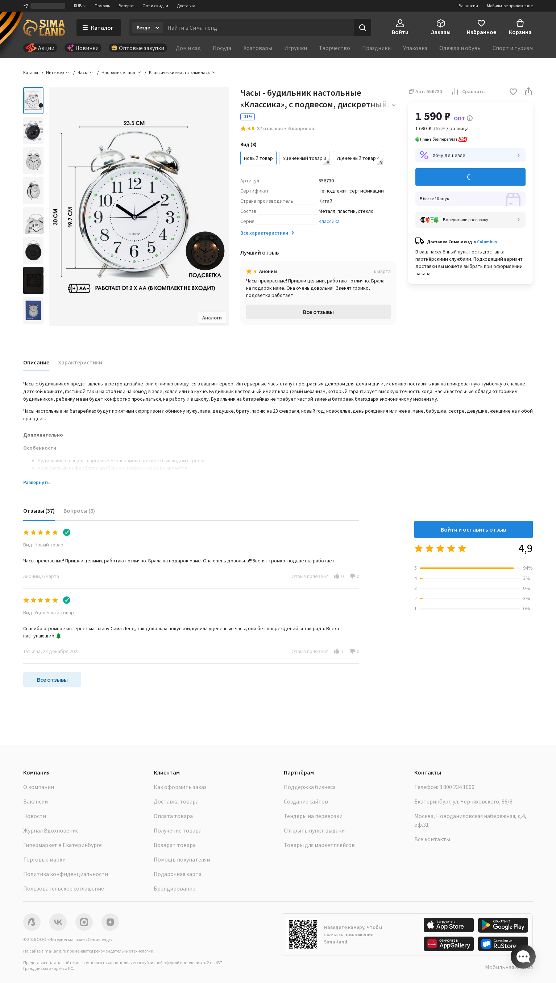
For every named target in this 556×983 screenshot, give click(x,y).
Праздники (376, 47)
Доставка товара (176, 801)
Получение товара (178, 830)
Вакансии (468, 5)
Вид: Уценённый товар (48, 612)
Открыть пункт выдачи (314, 830)
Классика (329, 221)
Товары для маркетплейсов (319, 844)
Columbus (487, 241)
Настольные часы (118, 72)
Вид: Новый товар (43, 544)
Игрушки (295, 47)
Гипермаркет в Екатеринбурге (62, 844)
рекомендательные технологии (123, 951)
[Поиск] (362, 27)
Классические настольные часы (180, 72)
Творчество (334, 47)
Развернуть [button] (36, 482)
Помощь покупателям (182, 859)
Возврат (126, 5)
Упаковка (415, 47)
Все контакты (432, 839)
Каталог (31, 72)
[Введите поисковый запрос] (258, 27)
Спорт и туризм (513, 47)
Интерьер (55, 72)
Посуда (222, 47)
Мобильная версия (509, 967)
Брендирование (174, 888)
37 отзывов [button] (270, 128)
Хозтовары (258, 47)
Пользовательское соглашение (63, 888)
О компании (38, 786)
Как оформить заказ (180, 786)
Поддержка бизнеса (310, 786)
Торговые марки (44, 859)
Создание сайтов (306, 801)
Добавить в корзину (470, 177)
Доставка (186, 5)
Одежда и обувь (460, 47)
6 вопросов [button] (301, 128)
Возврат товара (175, 844)
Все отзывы (318, 311)
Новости (34, 815)
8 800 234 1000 (456, 786)
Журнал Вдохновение (51, 830)
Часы (83, 72)
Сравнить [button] (468, 91)
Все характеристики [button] (267, 233)
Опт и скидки (155, 5)
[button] (513, 92)
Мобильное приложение (510, 5)
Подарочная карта (178, 873)
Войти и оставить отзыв (473, 529)
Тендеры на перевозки (313, 815)
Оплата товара (173, 815)
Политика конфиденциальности (65, 873)
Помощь (102, 5)
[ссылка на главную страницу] (44, 27)
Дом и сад (188, 47)
